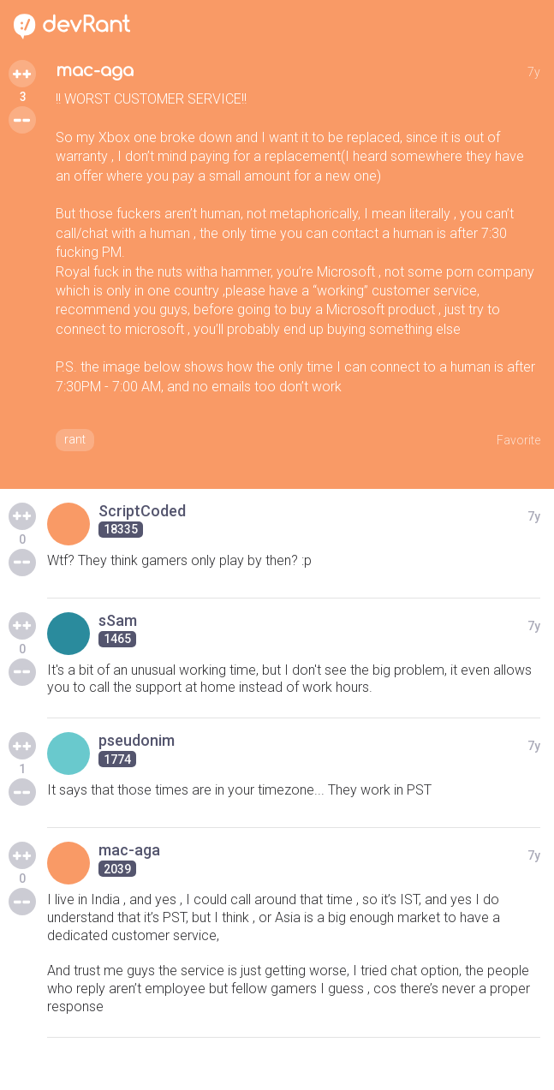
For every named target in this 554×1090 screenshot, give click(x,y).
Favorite (518, 440)
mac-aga (95, 70)
